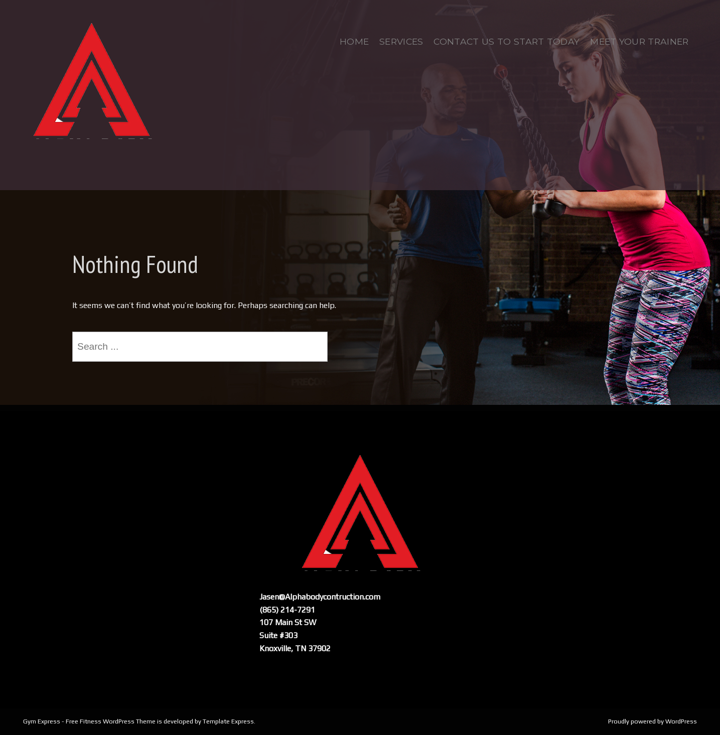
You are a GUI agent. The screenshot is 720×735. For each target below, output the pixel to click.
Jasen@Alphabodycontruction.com (319, 597)
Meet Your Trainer (639, 41)
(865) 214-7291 (287, 610)
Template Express (228, 721)
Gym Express (41, 721)
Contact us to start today (507, 41)
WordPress (681, 721)
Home (354, 41)
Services (401, 41)
